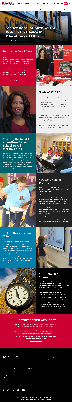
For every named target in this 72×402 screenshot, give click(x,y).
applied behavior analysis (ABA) (22, 59)
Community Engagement (46, 287)
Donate (65, 3)
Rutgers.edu (20, 3)
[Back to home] (10, 357)
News (15, 368)
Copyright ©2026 (23, 399)
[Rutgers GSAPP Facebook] (3, 390)
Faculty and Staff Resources (7, 377)
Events (15, 370)
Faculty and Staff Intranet (7, 379)
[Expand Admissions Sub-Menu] (27, 4)
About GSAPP (18, 9)
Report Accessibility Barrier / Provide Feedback (48, 397)
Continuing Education (65, 9)
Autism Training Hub (27, 9)
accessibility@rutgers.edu (32, 397)
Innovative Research (57, 285)
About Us (4, 368)
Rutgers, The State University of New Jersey (32, 399)
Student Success (65, 285)
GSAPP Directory (5, 375)
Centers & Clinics (54, 9)
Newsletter (16, 373)
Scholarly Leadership (48, 285)
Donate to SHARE (36, 343)
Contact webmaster (48, 399)
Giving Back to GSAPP (29, 368)
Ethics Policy (5, 382)
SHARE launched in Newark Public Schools (48, 187)
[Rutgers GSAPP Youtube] (23, 390)
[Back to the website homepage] (8, 3)
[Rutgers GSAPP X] (13, 390)
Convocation (11, 9)
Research (47, 9)
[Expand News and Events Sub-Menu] (54, 4)
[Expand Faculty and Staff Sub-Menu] (45, 4)
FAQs (62, 3)
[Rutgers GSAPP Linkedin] (18, 390)
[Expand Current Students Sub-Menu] (35, 4)
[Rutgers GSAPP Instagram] (8, 390)
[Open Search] (69, 3)
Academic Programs (38, 9)
